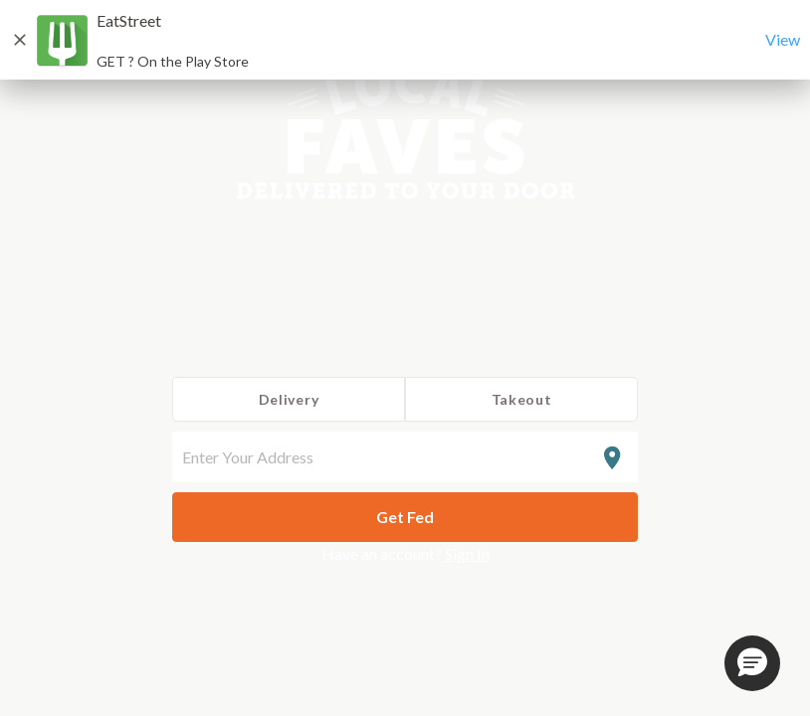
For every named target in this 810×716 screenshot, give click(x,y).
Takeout (522, 399)
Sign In (467, 553)
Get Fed (405, 516)
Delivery (289, 399)
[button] (752, 663)
